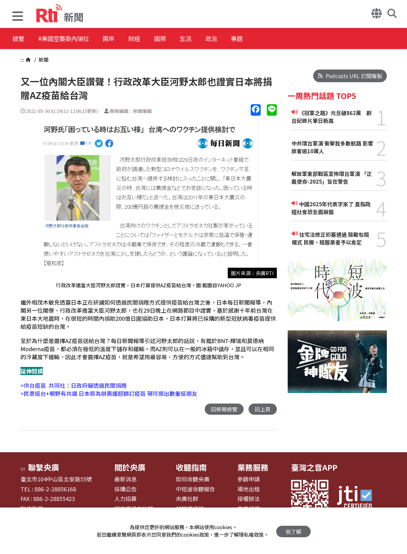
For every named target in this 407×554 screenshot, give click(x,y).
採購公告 (125, 489)
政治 (227, 38)
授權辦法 (248, 499)
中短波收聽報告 (195, 489)
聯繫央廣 (43, 467)
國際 (171, 38)
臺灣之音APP (314, 467)
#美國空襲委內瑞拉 (67, 38)
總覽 (18, 38)
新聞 (42, 59)
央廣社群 (187, 499)
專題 (255, 38)
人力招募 (125, 499)
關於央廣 (129, 467)
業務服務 (252, 467)
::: (22, 59)
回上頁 (263, 409)
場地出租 (248, 489)
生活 (199, 38)
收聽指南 (191, 467)
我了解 (293, 531)
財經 (143, 38)
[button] (17, 17)
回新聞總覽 (224, 409)
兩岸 (115, 38)
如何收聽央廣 (192, 479)
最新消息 (125, 479)
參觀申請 (248, 479)
